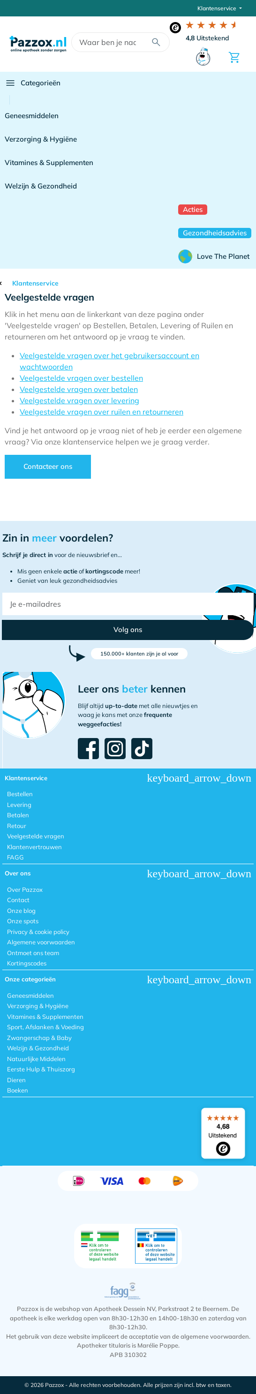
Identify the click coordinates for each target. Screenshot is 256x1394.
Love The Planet (213, 256)
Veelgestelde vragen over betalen (79, 389)
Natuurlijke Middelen (36, 1058)
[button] (128, 630)
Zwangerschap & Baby (39, 1037)
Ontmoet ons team (33, 953)
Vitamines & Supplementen (49, 162)
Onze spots (22, 921)
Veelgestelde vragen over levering (79, 400)
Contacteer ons (47, 466)
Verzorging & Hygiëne (41, 139)
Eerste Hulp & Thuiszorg (41, 1069)
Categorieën (32, 83)
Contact (18, 900)
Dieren (16, 1080)
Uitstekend (207, 38)
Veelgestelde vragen (35, 836)
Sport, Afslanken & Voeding (45, 1027)
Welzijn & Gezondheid (41, 185)
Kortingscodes (26, 963)
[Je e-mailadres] (128, 604)
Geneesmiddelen (32, 115)
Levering (19, 804)
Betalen (18, 815)
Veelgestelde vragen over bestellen (81, 378)
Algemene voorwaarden (41, 942)
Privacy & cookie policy (38, 931)
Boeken (17, 1090)
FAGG (15, 857)
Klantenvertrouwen (34, 847)
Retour (16, 825)
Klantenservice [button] (217, 8)
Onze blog (21, 910)
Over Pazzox (25, 889)
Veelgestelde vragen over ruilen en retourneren (101, 411)
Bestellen (20, 794)
